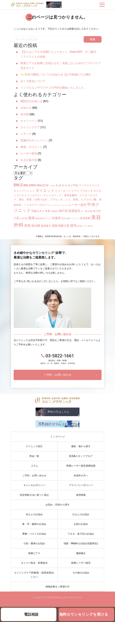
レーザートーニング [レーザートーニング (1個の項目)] (59, 205)
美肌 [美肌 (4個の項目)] (27, 226)
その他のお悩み (80, 572)
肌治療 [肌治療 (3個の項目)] (35, 225)
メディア (26, 134)
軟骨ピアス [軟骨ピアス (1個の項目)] (82, 226)
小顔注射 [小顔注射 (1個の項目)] (24, 218)
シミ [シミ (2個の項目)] (32, 190)
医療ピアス (34, 553)
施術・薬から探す (81, 446)
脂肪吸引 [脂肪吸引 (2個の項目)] (46, 225)
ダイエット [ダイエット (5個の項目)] (45, 190)
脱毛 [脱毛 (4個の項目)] (73, 226)
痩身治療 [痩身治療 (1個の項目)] (39, 218)
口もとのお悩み (80, 514)
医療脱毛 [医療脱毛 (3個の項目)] (74, 211)
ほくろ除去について (33, 81)
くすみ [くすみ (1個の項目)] (52, 186)
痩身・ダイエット (32, 147)
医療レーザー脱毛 (81, 562)
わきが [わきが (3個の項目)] (60, 185)
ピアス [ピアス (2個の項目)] (75, 190)
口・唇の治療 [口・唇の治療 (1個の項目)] (86, 211)
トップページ (57, 436)
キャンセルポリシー (34, 485)
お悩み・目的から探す (58, 504)
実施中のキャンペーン (34, 140)
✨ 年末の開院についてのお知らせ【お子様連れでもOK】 (56, 74)
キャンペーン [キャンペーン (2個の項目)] (21, 190)
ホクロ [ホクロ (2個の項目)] (97, 190)
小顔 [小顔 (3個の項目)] (16, 218)
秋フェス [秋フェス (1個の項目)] (47, 218)
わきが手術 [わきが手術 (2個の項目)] (71, 185)
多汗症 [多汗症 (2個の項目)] (97, 211)
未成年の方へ (81, 475)
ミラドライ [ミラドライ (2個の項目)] (20, 195)
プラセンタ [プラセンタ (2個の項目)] (86, 190)
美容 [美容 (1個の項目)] (63, 218)
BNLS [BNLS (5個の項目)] (18, 185)
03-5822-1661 (58, 359)
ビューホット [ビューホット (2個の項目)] (63, 190)
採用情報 (81, 495)
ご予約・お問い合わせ (57, 374)
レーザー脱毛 (29, 153)
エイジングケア (30, 127)
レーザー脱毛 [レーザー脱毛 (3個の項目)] (77, 205)
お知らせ (26, 107)
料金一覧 (34, 456)
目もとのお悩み (34, 514)
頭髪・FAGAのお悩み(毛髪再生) (81, 543)
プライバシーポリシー (81, 485)
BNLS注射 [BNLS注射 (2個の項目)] (43, 185)
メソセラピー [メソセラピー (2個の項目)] (35, 195)
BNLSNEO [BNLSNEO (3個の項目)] (30, 185)
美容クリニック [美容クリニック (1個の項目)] (72, 218)
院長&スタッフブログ (80, 456)
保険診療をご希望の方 (58, 586)
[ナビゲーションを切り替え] (102, 4)
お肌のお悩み (81, 524)
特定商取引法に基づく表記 (34, 495)
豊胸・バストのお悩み (34, 533)
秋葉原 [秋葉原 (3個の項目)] (56, 218)
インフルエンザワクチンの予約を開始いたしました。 (54, 87)
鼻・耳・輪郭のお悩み (34, 524)
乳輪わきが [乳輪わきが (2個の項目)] (37, 211)
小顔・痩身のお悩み (34, 543)
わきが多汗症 (29, 160)
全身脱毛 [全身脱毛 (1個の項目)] (54, 211)
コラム (34, 465)
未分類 (25, 114)
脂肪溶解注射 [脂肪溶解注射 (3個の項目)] (60, 225)
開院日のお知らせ (32, 101)
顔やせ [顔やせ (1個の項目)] (90, 226)
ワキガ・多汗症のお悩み (81, 533)
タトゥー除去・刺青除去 (34, 562)
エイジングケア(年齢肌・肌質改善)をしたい (34, 574)
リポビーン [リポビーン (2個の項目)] (43, 205)
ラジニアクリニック (27, 5)
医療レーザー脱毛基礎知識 (80, 465)
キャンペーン (29, 120)
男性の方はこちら (56, 4)
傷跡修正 (81, 553)
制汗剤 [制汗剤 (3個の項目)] (63, 211)
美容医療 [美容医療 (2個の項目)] (85, 218)
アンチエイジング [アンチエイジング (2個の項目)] (89, 185)
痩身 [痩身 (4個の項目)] (31, 218)
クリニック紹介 (34, 446)
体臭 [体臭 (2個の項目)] (47, 211)
